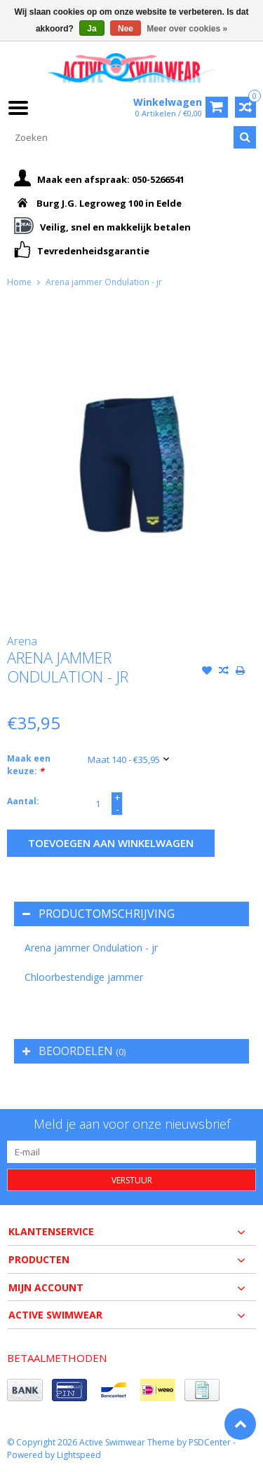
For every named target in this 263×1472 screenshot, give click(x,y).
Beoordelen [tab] (74, 1051)
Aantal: (23, 801)
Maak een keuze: (28, 764)
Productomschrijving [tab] (98, 913)
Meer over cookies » (187, 29)
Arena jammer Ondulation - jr (104, 282)
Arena (22, 641)
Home (19, 282)
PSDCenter (210, 1442)
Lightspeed (79, 1455)
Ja (91, 29)
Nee (125, 29)
